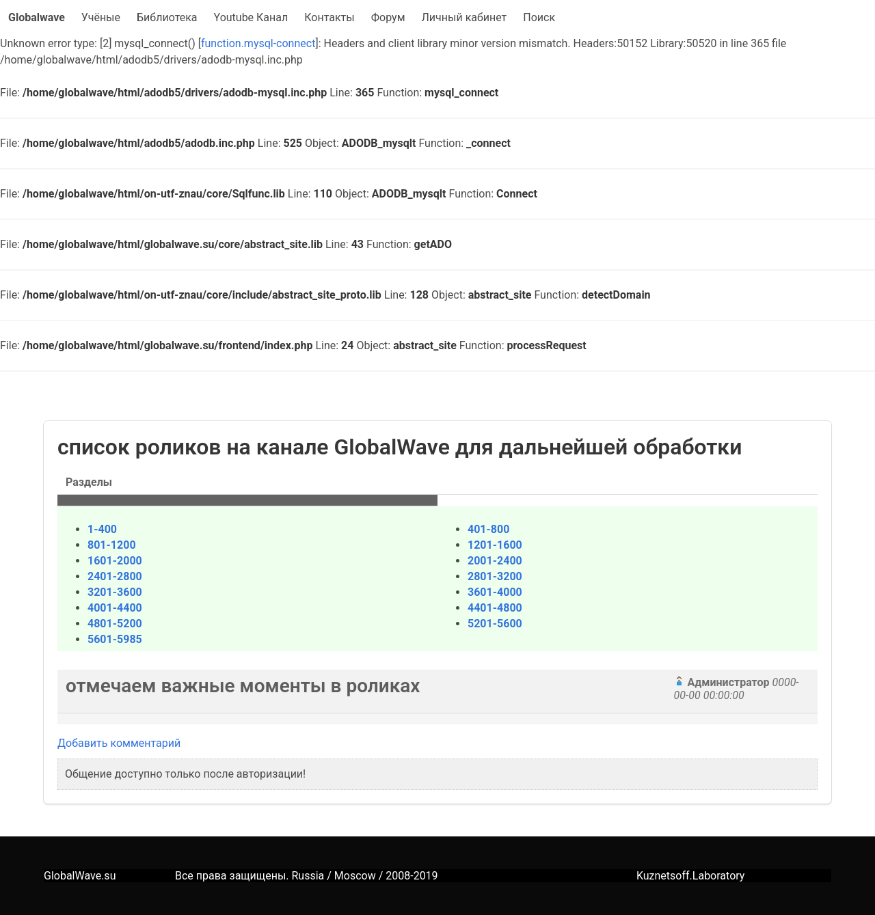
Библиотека (167, 17)
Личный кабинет (464, 17)
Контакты (329, 17)
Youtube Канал (251, 17)
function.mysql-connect (258, 43)
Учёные (100, 17)
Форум (388, 17)
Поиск (539, 17)
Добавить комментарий (118, 743)
